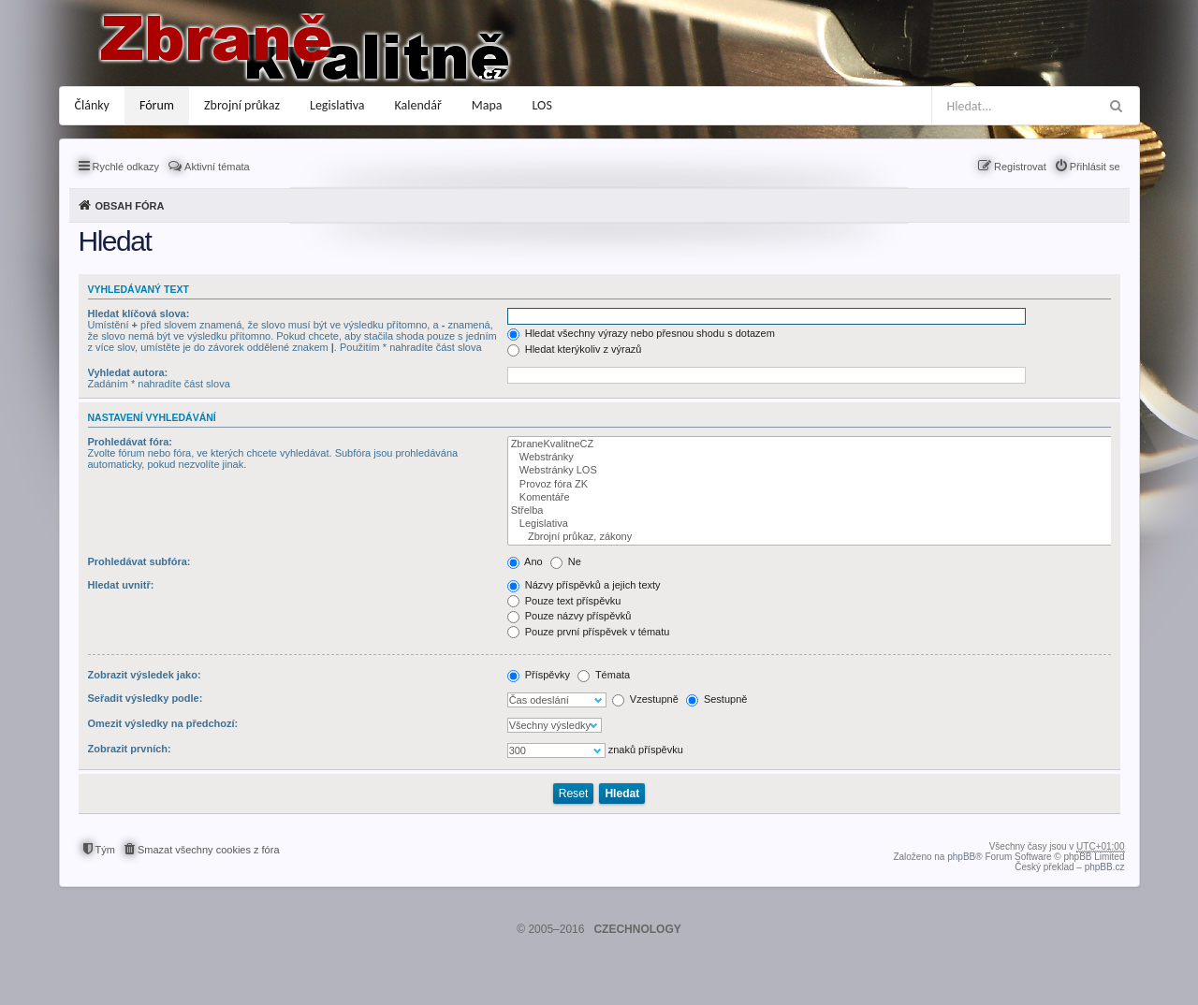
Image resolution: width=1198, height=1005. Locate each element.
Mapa (487, 105)
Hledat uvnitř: (121, 584)
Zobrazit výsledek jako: (144, 674)
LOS (542, 105)
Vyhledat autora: (128, 372)
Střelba (811, 510)
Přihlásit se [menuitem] (1095, 166)
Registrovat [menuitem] (1020, 166)
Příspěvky (538, 674)
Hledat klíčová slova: (139, 313)
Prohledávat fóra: (130, 441)
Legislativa (337, 105)
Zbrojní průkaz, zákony (811, 537)
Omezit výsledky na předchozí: (163, 723)
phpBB (961, 857)
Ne (565, 561)
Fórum (156, 105)
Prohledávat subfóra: (139, 561)
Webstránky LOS (811, 470)
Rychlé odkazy (126, 166)
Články (92, 105)
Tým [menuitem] (105, 849)
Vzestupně (645, 699)
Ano (525, 561)
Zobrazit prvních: (129, 748)
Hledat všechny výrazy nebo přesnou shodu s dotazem (641, 333)
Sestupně (717, 699)
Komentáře (811, 497)
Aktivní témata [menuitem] (217, 166)
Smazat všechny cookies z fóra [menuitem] (209, 849)
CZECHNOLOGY (636, 929)
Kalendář (418, 105)
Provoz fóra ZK (811, 484)
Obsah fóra (130, 205)
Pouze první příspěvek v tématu (588, 631)
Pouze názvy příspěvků (569, 615)
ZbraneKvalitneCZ (811, 444)
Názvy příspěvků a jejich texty (584, 584)
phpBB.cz (1105, 867)
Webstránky (811, 457)
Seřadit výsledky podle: (145, 698)
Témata (603, 674)
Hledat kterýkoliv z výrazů (574, 349)
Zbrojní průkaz (242, 105)
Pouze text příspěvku (564, 600)
